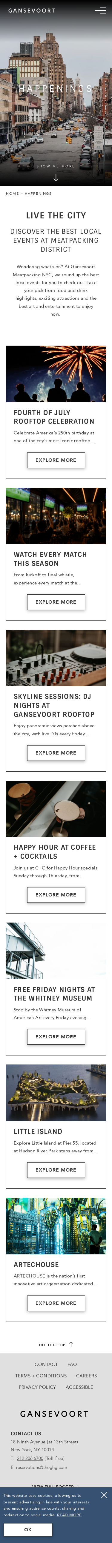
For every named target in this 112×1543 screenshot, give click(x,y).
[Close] (104, 1495)
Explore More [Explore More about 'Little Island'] (56, 1170)
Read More (69, 1515)
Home (12, 193)
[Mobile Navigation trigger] (100, 10)
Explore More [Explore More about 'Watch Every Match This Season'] (56, 602)
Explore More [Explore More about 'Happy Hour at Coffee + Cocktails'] (56, 895)
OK (28, 1529)
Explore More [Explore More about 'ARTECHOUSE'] (56, 1303)
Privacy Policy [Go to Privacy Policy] (37, 1387)
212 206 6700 (30, 1458)
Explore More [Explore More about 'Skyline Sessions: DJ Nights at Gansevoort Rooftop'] (56, 753)
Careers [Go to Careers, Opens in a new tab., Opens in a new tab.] (86, 1376)
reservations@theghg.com (41, 1467)
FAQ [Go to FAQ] (72, 1364)
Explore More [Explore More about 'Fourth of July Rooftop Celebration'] (56, 460)
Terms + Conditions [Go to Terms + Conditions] (41, 1376)
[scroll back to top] (56, 1345)
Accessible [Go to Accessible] (79, 1387)
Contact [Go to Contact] (46, 1364)
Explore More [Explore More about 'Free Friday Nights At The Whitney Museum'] (56, 1037)
